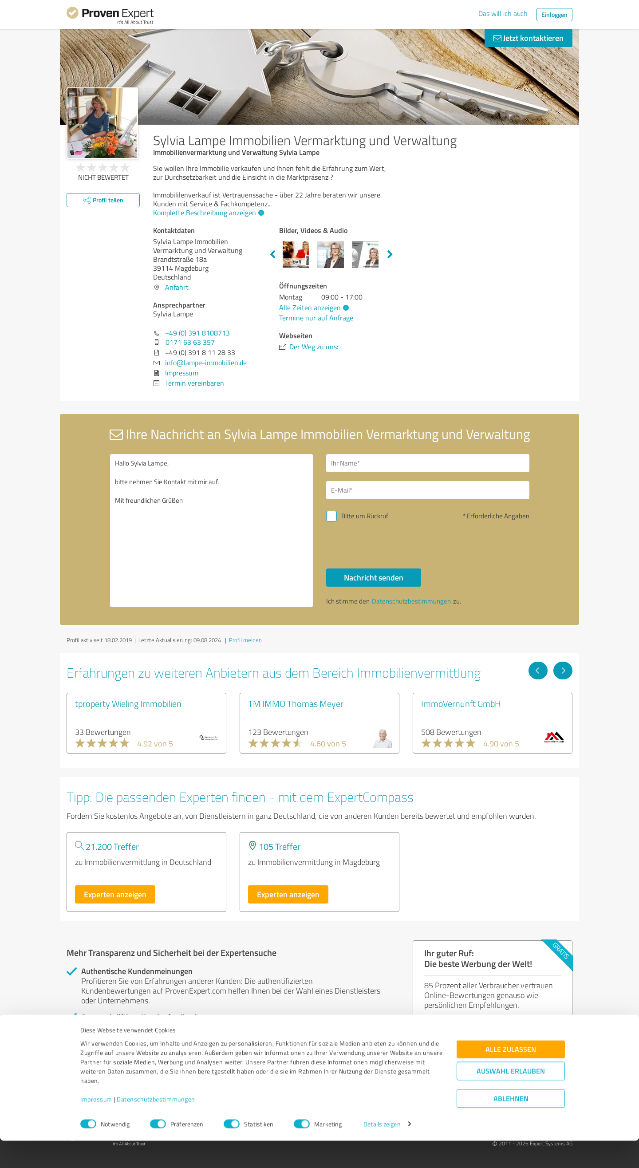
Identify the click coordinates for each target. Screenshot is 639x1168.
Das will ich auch (503, 13)
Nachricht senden (373, 577)
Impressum (96, 1126)
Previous (272, 254)
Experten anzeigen (115, 894)
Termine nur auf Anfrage (316, 318)
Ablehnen (511, 1126)
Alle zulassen (510, 1076)
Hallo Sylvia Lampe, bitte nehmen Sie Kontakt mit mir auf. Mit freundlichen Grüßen (211, 530)
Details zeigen (381, 1151)
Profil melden (245, 640)
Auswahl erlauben (511, 1098)
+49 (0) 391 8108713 (197, 333)
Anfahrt (177, 287)
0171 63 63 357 (190, 342)
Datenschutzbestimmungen (156, 1126)
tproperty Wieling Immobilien (128, 703)
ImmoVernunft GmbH (461, 703)
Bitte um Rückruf (364, 516)
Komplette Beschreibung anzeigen (207, 212)
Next (390, 254)
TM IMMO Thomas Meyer (295, 703)
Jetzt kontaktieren (528, 37)
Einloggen (554, 14)
